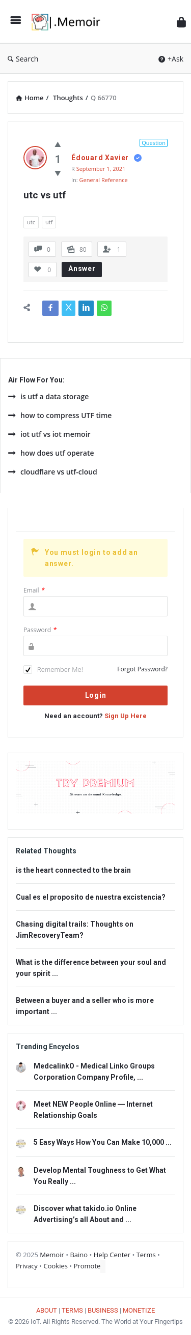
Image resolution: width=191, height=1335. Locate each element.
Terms (146, 1254)
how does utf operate (51, 453)
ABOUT (46, 1310)
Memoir (52, 1254)
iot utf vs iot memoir (49, 434)
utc (31, 222)
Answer (82, 268)
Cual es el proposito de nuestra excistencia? (91, 897)
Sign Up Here (125, 716)
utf (48, 222)
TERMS (72, 1310)
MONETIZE (139, 1310)
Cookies (56, 1265)
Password (40, 630)
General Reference (103, 180)
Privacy (27, 1265)
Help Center (112, 1254)
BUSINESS (103, 1310)
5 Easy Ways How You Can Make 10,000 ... (103, 1142)
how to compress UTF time (60, 415)
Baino (79, 1254)
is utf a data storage (48, 396)
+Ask (170, 59)
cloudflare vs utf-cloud (52, 472)
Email (34, 590)
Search (23, 59)
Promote (87, 1265)
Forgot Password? (142, 669)
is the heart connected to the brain (73, 870)
